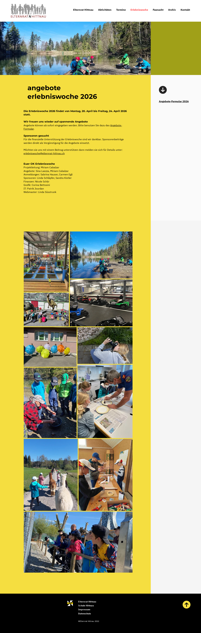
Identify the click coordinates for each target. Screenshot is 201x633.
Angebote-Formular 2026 (174, 101)
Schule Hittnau (86, 605)
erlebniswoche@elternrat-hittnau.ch (44, 153)
